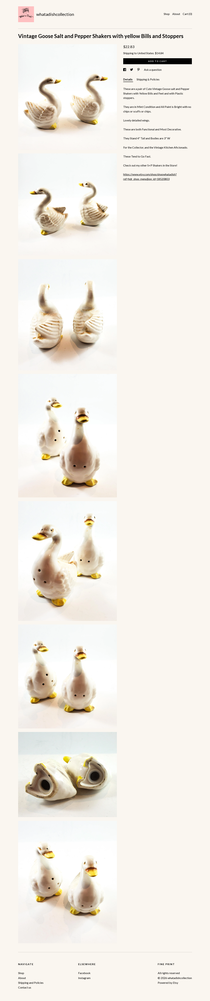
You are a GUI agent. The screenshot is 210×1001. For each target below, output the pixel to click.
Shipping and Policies (30, 982)
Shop (167, 13)
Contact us (24, 987)
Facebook (84, 973)
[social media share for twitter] (132, 69)
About (176, 13)
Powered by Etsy (168, 982)
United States (145, 53)
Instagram (84, 978)
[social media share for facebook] (125, 69)
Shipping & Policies (148, 79)
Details (128, 79)
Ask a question (153, 69)
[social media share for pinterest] (138, 69)
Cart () (187, 13)
